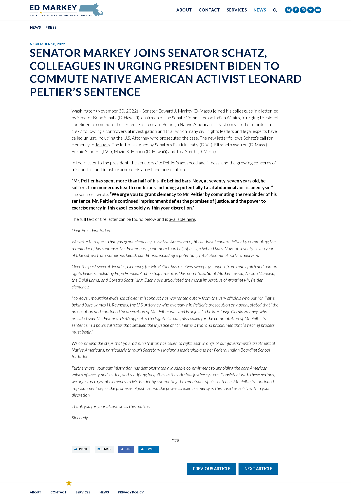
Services (237, 9)
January (102, 144)
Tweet (148, 449)
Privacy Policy (131, 492)
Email (104, 449)
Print (81, 449)
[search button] (275, 10)
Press (50, 27)
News (260, 9)
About (184, 9)
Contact (209, 9)
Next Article (258, 468)
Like (126, 449)
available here (182, 219)
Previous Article (211, 468)
